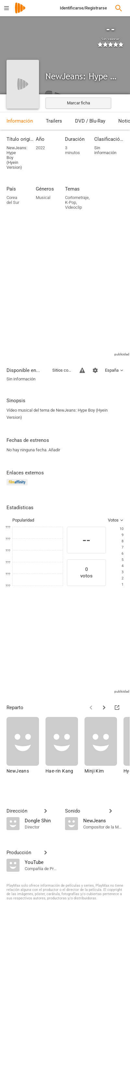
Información (19, 121)
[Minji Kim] (104, 748)
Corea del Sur (12, 200)
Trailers (54, 121)
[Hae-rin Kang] (65, 748)
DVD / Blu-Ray (90, 121)
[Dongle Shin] (41, 820)
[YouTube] (41, 862)
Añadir (54, 449)
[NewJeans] (26, 748)
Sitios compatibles (62, 370)
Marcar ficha (78, 102)
